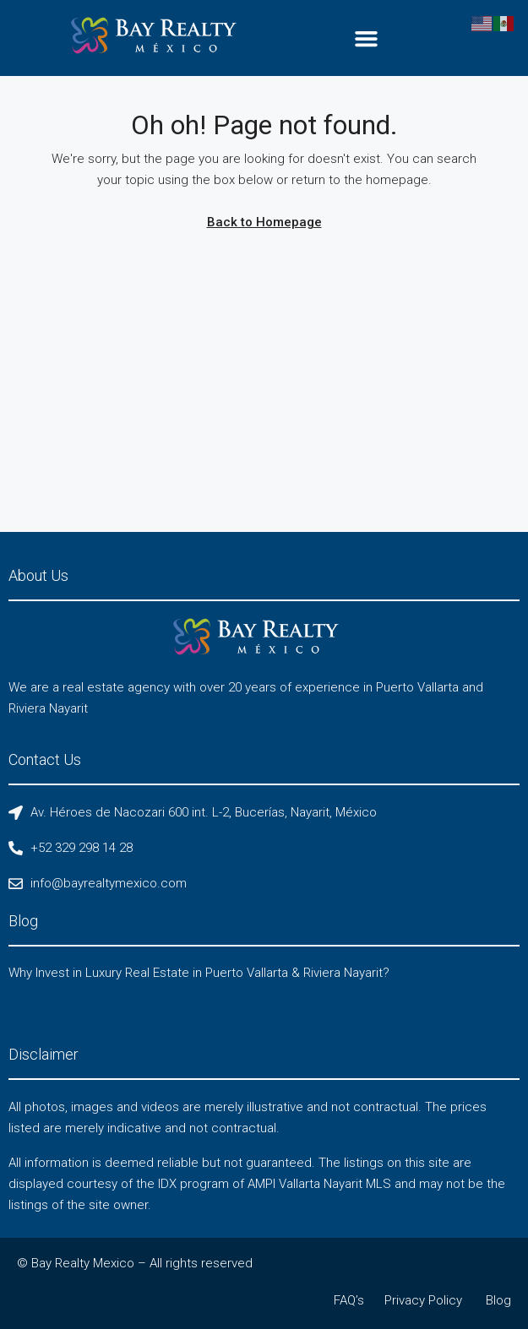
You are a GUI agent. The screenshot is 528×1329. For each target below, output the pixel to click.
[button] (366, 38)
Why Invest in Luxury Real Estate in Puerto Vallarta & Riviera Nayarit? (198, 972)
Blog (498, 1300)
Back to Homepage (264, 222)
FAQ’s (349, 1300)
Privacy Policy (423, 1300)
